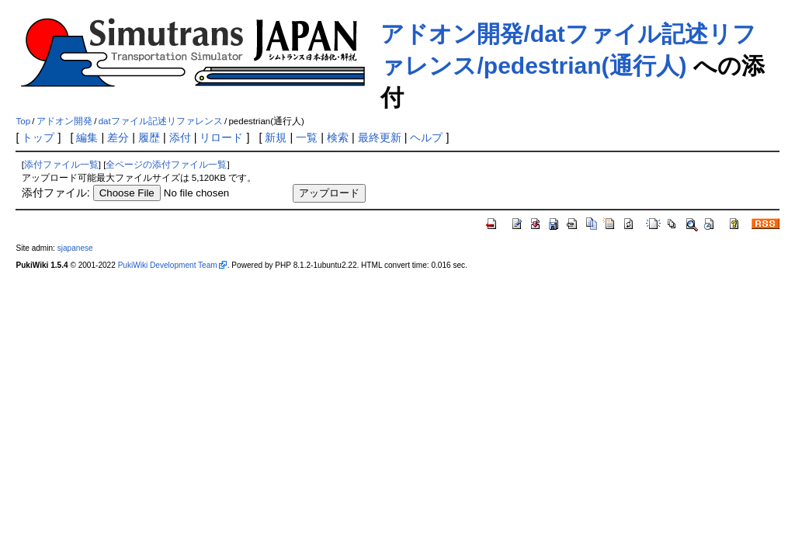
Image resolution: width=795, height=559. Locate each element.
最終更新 (379, 137)
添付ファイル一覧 (61, 164)
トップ (38, 137)
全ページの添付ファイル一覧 (166, 164)
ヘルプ (426, 137)
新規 (275, 137)
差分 (118, 137)
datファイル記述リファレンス (161, 121)
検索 (338, 137)
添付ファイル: (56, 192)
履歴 (149, 137)
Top (23, 121)
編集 (87, 137)
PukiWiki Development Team (167, 265)
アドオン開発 (64, 121)
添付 (180, 137)
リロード (221, 137)
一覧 (307, 137)
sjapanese (75, 248)
